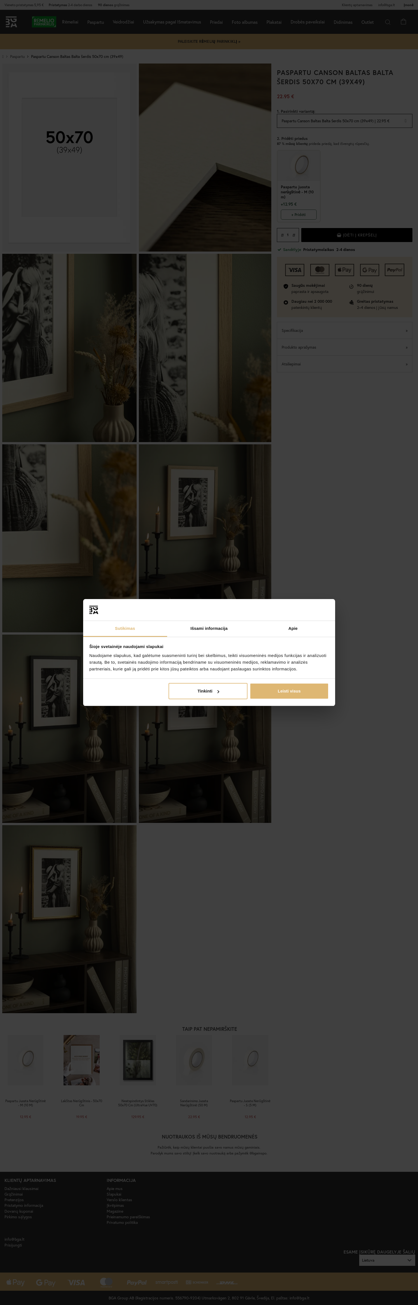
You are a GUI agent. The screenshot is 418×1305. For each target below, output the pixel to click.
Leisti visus (289, 691)
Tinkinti (208, 691)
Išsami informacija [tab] (209, 628)
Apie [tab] (293, 628)
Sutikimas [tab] (125, 628)
